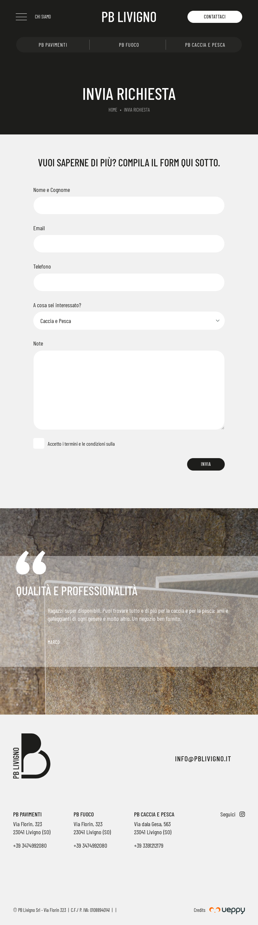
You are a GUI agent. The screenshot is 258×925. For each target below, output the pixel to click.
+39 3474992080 (30, 845)
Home (113, 110)
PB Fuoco (129, 44)
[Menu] (21, 16)
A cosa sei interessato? (57, 305)
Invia (206, 464)
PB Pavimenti (53, 44)
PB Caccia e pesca (205, 44)
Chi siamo (43, 16)
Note (38, 343)
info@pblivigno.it (203, 758)
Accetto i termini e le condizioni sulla (80, 443)
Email (39, 228)
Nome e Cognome (51, 189)
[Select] (129, 321)
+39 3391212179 (148, 845)
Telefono (42, 266)
